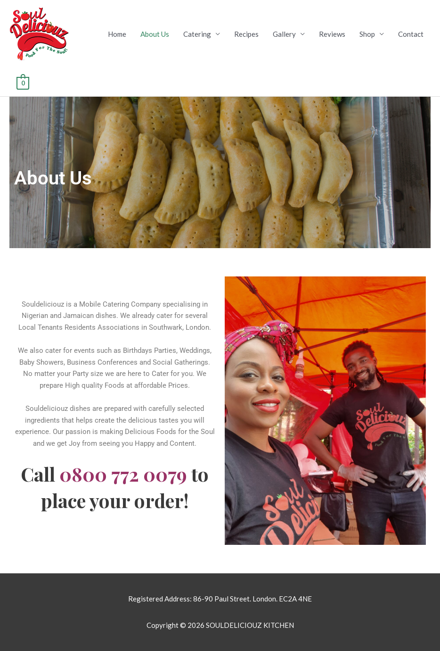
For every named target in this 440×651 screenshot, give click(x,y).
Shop (367, 34)
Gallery (284, 34)
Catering (197, 34)
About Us (154, 34)
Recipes (246, 34)
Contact (411, 34)
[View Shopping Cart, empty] (22, 82)
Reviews (332, 34)
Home (117, 34)
